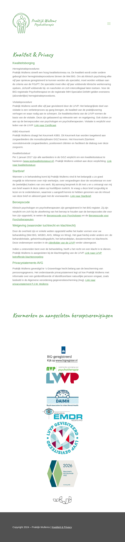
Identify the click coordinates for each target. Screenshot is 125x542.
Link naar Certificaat (45, 125)
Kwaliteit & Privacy (62, 527)
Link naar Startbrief (80, 196)
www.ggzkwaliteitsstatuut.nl (38, 161)
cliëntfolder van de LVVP (62, 242)
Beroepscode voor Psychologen (64, 215)
